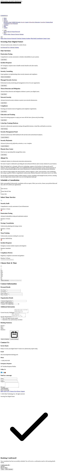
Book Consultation (38, 38)
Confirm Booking (14, 336)
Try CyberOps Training (13, 47)
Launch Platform (5, 137)
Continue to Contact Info (15, 280)
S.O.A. (8, 393)
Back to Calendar (5, 340)
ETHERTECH (4, 15)
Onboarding (32, 22)
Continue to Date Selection (7, 259)
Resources (6, 22)
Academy (6, 25)
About (5, 19)
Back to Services (5, 280)
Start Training (4, 128)
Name (2, 379)
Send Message (4, 390)
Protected (15, 23)
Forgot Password (16, 31)
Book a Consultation (5, 76)
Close (2, 471)
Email (2, 381)
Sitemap (21, 34)
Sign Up (9, 31)
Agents (26, 22)
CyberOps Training (21, 38)
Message (3, 389)
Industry (3, 302)
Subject (2, 383)
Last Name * (4, 291)
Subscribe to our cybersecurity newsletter (11, 321)
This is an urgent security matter (9, 319)
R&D (2, 393)
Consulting (42, 22)
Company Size (4, 304)
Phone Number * (5, 294)
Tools (11, 23)
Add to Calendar (9, 471)
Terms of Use (13, 393)
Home (5, 18)
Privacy (19, 393)
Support (23, 393)
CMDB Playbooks (16, 22)
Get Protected (4, 47)
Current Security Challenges (7, 313)
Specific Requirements (6, 318)
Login (48, 38)
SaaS (10, 22)
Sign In (5, 31)
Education (37, 22)
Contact (5, 27)
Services (6, 21)
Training (48, 22)
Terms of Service (15, 34)
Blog (5, 26)
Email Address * (5, 293)
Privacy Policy (7, 34)
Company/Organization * (7, 301)
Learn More (3, 59)
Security (23, 22)
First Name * (4, 290)
